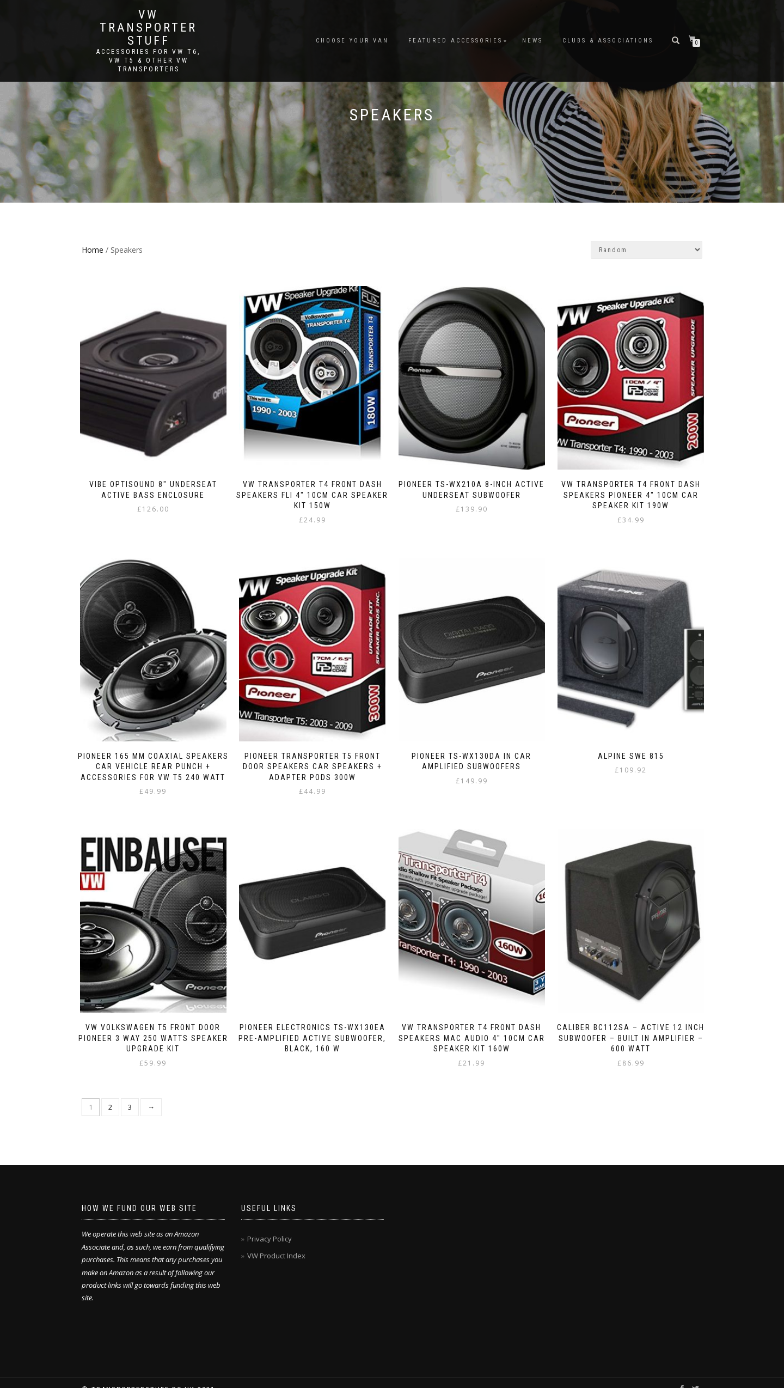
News (532, 40)
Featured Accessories (455, 40)
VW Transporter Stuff (148, 27)
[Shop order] (646, 250)
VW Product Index (276, 1242)
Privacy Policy (269, 1226)
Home (92, 250)
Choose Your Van (352, 40)
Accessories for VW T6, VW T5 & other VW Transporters (148, 60)
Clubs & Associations (607, 40)
